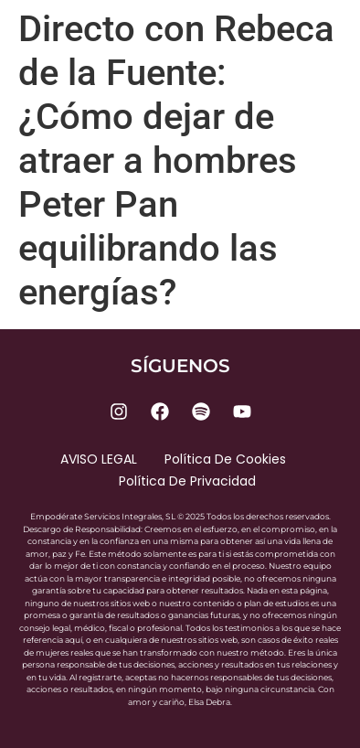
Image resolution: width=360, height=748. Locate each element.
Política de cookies (225, 459)
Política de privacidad (187, 481)
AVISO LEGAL (98, 459)
